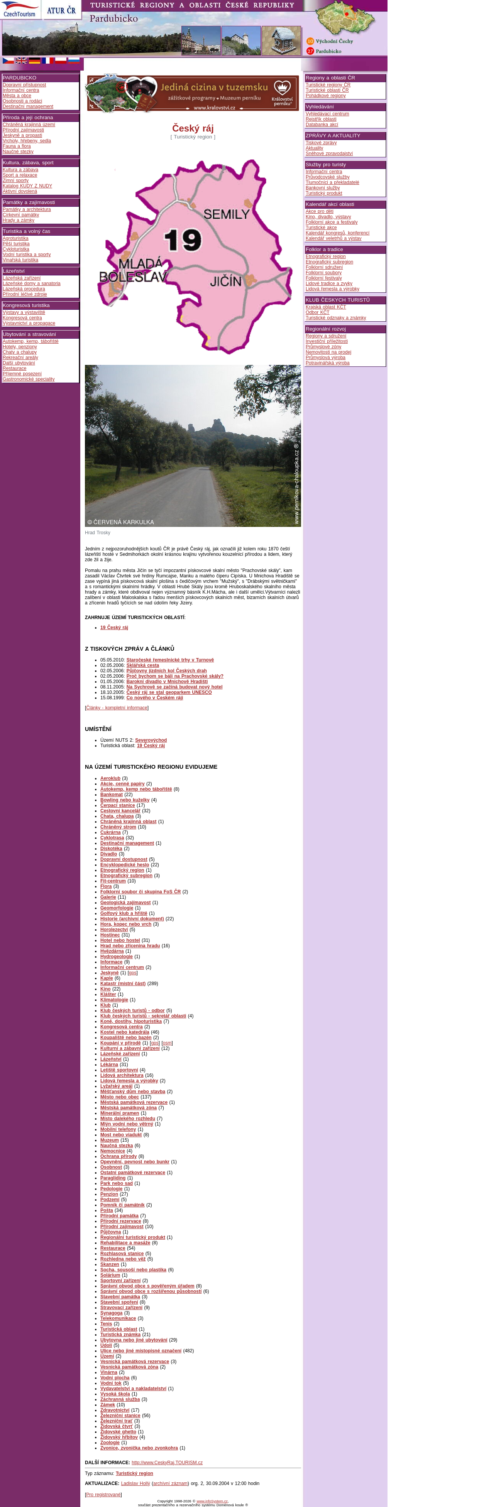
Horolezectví (114, 929)
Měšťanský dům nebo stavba (132, 1091)
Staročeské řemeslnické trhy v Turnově (170, 660)
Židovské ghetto (118, 1431)
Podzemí (109, 1199)
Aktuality (314, 148)
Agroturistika (16, 238)
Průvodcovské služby (328, 177)
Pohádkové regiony (326, 95)
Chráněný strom (118, 827)
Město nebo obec (119, 1097)
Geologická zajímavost (125, 902)
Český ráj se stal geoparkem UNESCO (169, 692)
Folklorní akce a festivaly (331, 222)
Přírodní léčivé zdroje (25, 294)
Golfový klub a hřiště (123, 913)
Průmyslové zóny (323, 346)
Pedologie (111, 1188)
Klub (105, 1005)
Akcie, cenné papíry (122, 783)
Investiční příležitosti (327, 341)
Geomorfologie (116, 908)
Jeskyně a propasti (22, 135)
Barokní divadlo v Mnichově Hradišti (167, 681)
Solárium (110, 1275)
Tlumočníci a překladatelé (332, 182)
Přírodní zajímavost (122, 1226)
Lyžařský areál (116, 1086)
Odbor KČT (318, 312)
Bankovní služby (323, 188)
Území (107, 1356)
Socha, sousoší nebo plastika (133, 1269)
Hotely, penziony (20, 346)
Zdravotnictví (114, 1410)
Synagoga (111, 1313)
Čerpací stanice (117, 805)
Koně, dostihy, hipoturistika (131, 1021)
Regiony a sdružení (326, 336)
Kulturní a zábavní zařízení (130, 1048)
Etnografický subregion (126, 875)
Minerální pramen (119, 1113)
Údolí (106, 1345)
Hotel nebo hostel (120, 940)
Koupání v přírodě (120, 1043)
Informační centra (21, 90)
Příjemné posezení (22, 373)
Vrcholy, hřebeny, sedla (27, 140)
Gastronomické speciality (28, 379)
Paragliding (112, 1178)
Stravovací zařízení (121, 1307)
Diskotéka (111, 848)
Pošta (106, 1210)
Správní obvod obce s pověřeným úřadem (147, 1286)
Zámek (107, 1404)
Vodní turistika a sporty (27, 254)
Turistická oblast (118, 1329)
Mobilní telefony (118, 1129)
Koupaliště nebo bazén (126, 1037)
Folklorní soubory (324, 272)
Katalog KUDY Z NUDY (27, 186)
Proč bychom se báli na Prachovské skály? (175, 676)
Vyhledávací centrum (327, 113)
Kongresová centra (22, 318)
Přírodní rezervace (120, 1221)
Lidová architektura (122, 1075)
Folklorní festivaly (324, 278)
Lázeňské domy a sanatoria (32, 283)
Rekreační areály (20, 357)
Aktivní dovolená (20, 191)
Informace (111, 962)
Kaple (106, 978)
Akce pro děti (319, 211)
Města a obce (17, 95)
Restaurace (14, 368)
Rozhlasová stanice (122, 1253)
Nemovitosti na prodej (328, 352)
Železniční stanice (120, 1415)
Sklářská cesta (143, 665)
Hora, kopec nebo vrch (125, 924)
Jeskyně (109, 972)
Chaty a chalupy (20, 352)
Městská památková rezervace (134, 1102)
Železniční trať (116, 1421)
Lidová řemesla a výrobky (129, 1080)
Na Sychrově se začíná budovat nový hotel (175, 687)
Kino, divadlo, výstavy (328, 216)
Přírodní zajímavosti (23, 130)
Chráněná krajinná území (29, 124)
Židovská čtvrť (116, 1426)
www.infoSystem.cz (212, 1501)
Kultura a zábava (20, 169)
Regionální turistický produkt (132, 1237)
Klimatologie (114, 999)
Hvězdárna (112, 951)
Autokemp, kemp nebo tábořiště (136, 789)
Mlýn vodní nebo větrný (126, 1124)
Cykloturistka (16, 249)
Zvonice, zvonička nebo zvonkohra (139, 1448)
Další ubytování (19, 363)
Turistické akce (321, 227)
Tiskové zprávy (321, 142)
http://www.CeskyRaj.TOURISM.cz (167, 1462)
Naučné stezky (18, 151)
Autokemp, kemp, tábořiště (31, 341)
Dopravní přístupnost (24, 85)
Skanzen (109, 1264)
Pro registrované (103, 1494)
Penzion (109, 1194)
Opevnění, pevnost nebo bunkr (134, 1161)
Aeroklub (110, 778)
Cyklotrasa (112, 837)
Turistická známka (120, 1334)
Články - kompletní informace (116, 707)
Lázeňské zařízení (120, 1053)
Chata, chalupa (117, 816)
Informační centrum (122, 967)
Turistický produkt (324, 193)
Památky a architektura (27, 209)
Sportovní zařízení (120, 1280)
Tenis (106, 1323)
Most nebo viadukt (121, 1134)
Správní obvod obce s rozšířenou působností (150, 1291)
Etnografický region (122, 870)
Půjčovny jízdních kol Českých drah (167, 670)
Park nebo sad (116, 1183)
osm (167, 1043)
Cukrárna (110, 832)
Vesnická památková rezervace (134, 1361)
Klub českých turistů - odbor (132, 1010)
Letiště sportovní (119, 1070)
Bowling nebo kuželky (124, 800)
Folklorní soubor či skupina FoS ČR (140, 891)
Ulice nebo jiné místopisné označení (140, 1350)
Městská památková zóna (128, 1107)
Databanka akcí (322, 124)
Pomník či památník (122, 1205)
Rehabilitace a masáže (125, 1242)
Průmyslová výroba (325, 357)
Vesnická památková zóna (129, 1367)
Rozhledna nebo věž (123, 1259)
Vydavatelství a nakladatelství (133, 1388)
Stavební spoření (119, 1302)
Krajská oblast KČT (326, 307)
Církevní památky (21, 215)
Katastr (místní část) (123, 983)
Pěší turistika (16, 243)
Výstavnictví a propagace (29, 323)
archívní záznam (170, 1483)
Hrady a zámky (18, 220)
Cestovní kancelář (120, 810)
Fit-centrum (113, 881)
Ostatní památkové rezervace (132, 1172)
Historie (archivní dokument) (132, 918)
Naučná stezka (116, 1145)
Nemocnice (112, 1151)
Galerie (108, 897)
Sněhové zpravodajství (329, 153)
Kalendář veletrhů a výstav (333, 238)
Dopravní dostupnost (123, 859)
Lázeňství (111, 1059)
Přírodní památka (119, 1215)
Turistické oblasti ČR (327, 90)
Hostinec (110, 935)
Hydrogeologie (116, 956)
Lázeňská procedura (24, 289)
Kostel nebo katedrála (124, 1032)
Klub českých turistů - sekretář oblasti (143, 1016)
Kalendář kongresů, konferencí (337, 233)
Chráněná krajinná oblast (128, 821)
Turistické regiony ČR (328, 85)
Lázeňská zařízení (22, 278)
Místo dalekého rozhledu (127, 1118)
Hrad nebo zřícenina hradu (130, 945)
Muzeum (109, 1140)
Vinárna (108, 1372)
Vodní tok (111, 1383)
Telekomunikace (118, 1318)
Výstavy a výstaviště (24, 312)
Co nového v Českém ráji (155, 697)
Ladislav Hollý (135, 1483)
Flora (106, 886)
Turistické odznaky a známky (336, 318)
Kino (105, 989)
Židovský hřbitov (119, 1437)
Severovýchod (151, 740)
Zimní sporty (16, 180)
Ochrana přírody (118, 1156)
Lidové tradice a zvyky (329, 283)
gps (132, 972)
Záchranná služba (120, 1399)
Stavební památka (120, 1296)
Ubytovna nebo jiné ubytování (134, 1340)
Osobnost (111, 1167)
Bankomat (111, 794)
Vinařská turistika (20, 260)
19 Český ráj (151, 745)
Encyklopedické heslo (124, 864)
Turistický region (134, 1473)
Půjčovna (110, 1232)
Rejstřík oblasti (321, 119)
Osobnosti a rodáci (22, 101)
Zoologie (110, 1442)
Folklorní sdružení (324, 267)
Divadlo (108, 854)
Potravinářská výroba (328, 363)
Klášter (108, 994)
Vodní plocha (114, 1377)
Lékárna (109, 1064)
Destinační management (28, 106)
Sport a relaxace (20, 175)
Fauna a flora (17, 146)
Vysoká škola (115, 1394)
